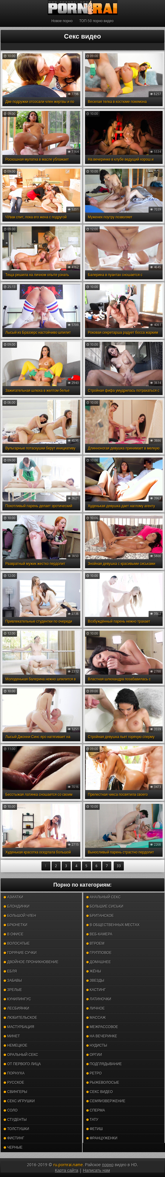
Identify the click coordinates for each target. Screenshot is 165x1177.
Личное (95, 1008)
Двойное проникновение (31, 962)
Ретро (94, 1073)
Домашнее (98, 962)
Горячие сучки (20, 953)
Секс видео (99, 1092)
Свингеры (15, 1092)
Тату (92, 1119)
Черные (13, 1147)
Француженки (102, 1138)
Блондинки (17, 906)
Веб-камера (99, 934)
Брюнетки (15, 925)
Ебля (10, 971)
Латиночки (98, 999)
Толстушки (16, 1129)
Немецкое (15, 1045)
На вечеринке (101, 1036)
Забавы (13, 980)
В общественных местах (113, 925)
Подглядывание (104, 1064)
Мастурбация (19, 1027)
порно (108, 1164)
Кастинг (96, 990)
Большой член (20, 916)
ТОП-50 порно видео (96, 21)
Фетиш (94, 1129)
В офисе (14, 934)
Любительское (20, 1018)
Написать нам (96, 1170)
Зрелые (13, 990)
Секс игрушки (19, 1101)
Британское (100, 916)
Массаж (96, 1018)
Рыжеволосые (102, 1082)
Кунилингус (17, 999)
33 (119, 866)
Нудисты (96, 1045)
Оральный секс (21, 1055)
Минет (12, 1036)
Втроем (95, 943)
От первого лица (22, 1064)
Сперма (95, 1110)
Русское (14, 1082)
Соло (11, 1110)
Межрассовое (102, 1027)
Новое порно (62, 21)
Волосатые (17, 943)
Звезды (95, 980)
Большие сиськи (105, 906)
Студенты (15, 1119)
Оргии (94, 1055)
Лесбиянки (16, 1008)
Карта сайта (66, 1170)
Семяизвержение (105, 1101)
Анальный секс (103, 897)
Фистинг (14, 1138)
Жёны (93, 971)
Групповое (99, 953)
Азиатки (13, 897)
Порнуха (14, 1073)
